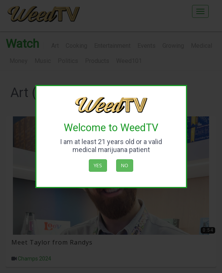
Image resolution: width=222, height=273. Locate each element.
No (124, 165)
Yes (98, 165)
